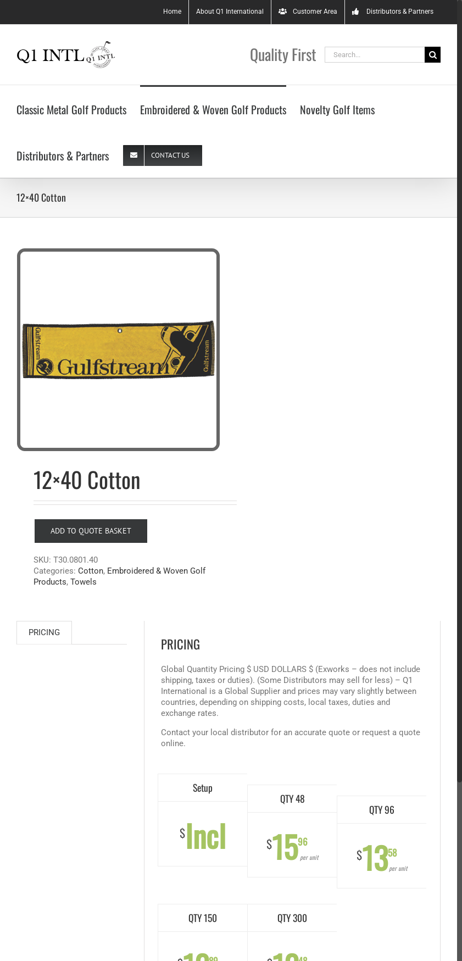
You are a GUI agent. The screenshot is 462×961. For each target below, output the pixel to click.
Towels (83, 582)
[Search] (433, 55)
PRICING (44, 632)
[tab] (44, 633)
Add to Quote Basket (91, 531)
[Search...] (375, 55)
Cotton (90, 571)
